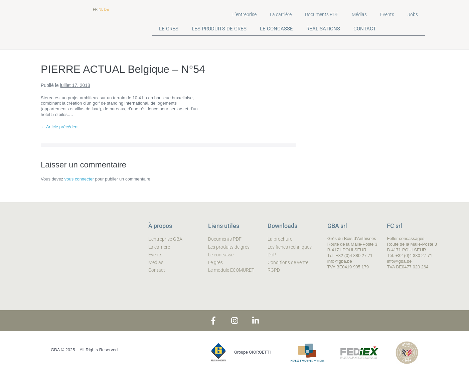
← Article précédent (60, 126)
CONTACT (364, 29)
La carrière (281, 14)
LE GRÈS (168, 29)
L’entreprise (244, 14)
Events (387, 14)
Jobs (413, 14)
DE (106, 9)
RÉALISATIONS (323, 29)
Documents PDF (321, 14)
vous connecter (79, 178)
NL (101, 9)
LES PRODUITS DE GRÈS (219, 29)
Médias (359, 14)
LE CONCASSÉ (276, 29)
